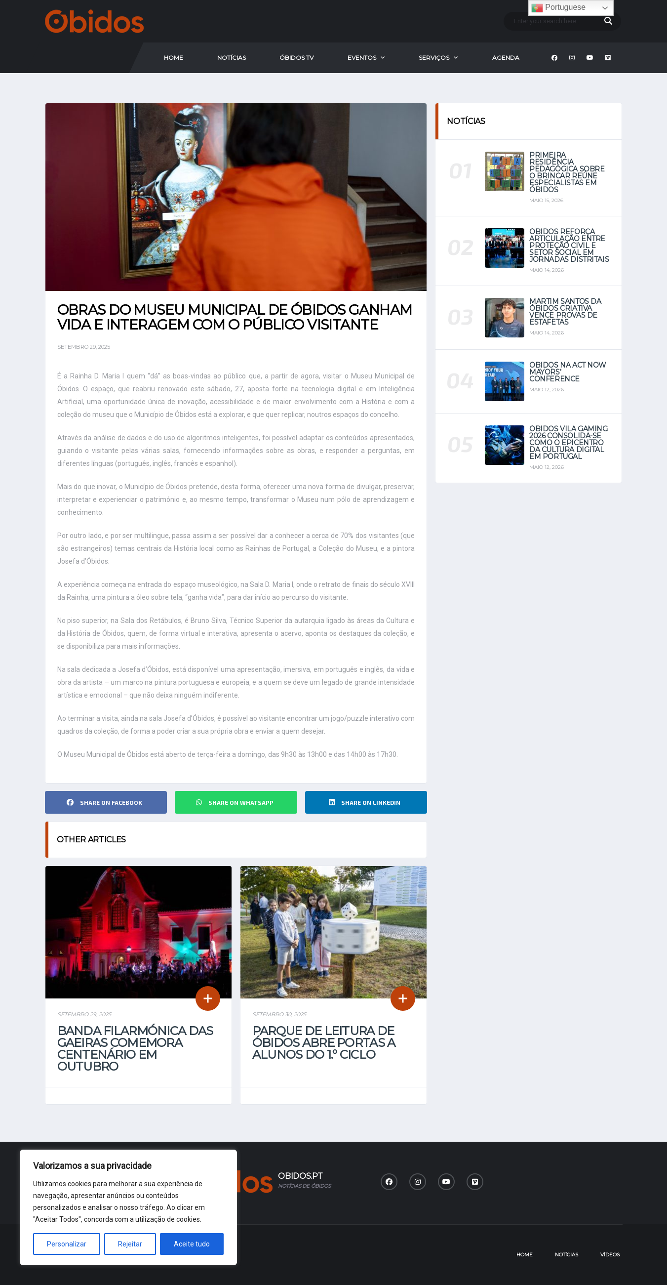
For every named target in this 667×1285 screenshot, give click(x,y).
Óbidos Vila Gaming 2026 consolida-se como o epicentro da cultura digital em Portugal (568, 442)
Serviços (434, 57)
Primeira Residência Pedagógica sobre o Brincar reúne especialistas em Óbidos (566, 172)
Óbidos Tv (296, 57)
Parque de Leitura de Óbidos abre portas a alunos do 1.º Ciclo (323, 1043)
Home (173, 57)
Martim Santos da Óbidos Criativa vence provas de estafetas (565, 312)
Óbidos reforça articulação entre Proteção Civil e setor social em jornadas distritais (569, 245)
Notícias (231, 57)
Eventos (362, 57)
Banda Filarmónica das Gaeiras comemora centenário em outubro (135, 1049)
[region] (128, 1207)
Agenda (505, 57)
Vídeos (610, 1254)
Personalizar (66, 1244)
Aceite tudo (192, 1244)
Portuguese (558, 8)
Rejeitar (130, 1244)
